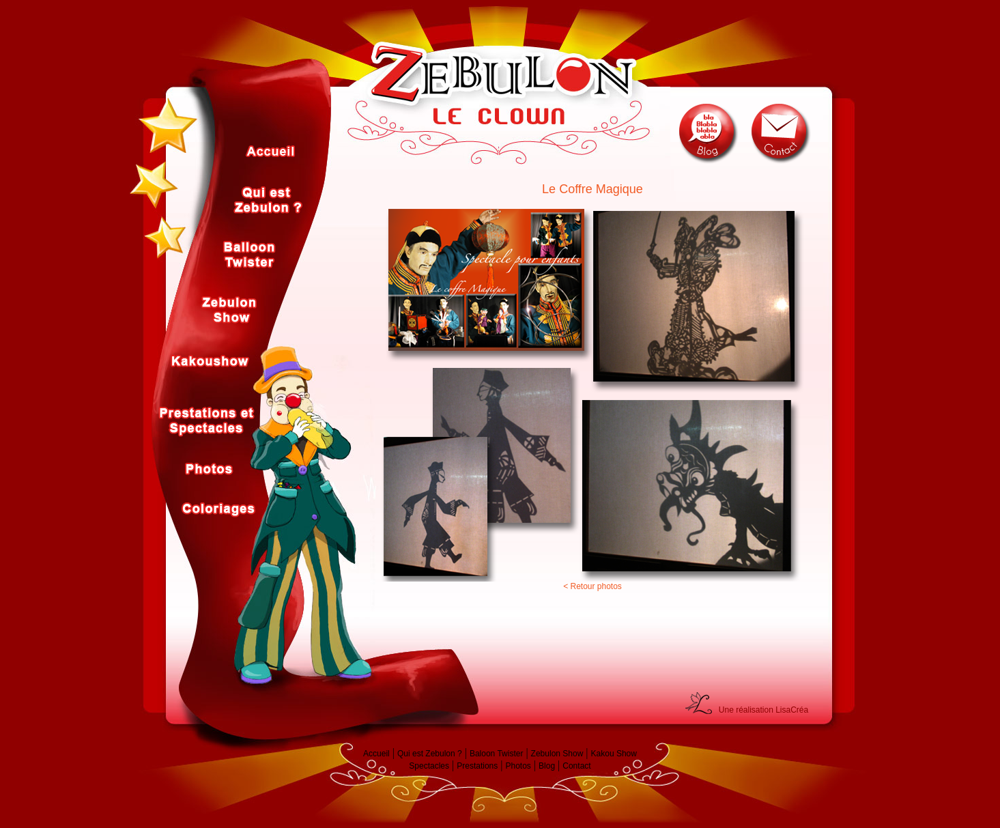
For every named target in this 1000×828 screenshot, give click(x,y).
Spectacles (429, 766)
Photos (517, 766)
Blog (547, 766)
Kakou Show (614, 753)
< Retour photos (592, 586)
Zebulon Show (557, 753)
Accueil (376, 753)
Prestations (477, 766)
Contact (576, 766)
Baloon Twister (497, 753)
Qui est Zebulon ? (429, 753)
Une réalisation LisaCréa (763, 710)
